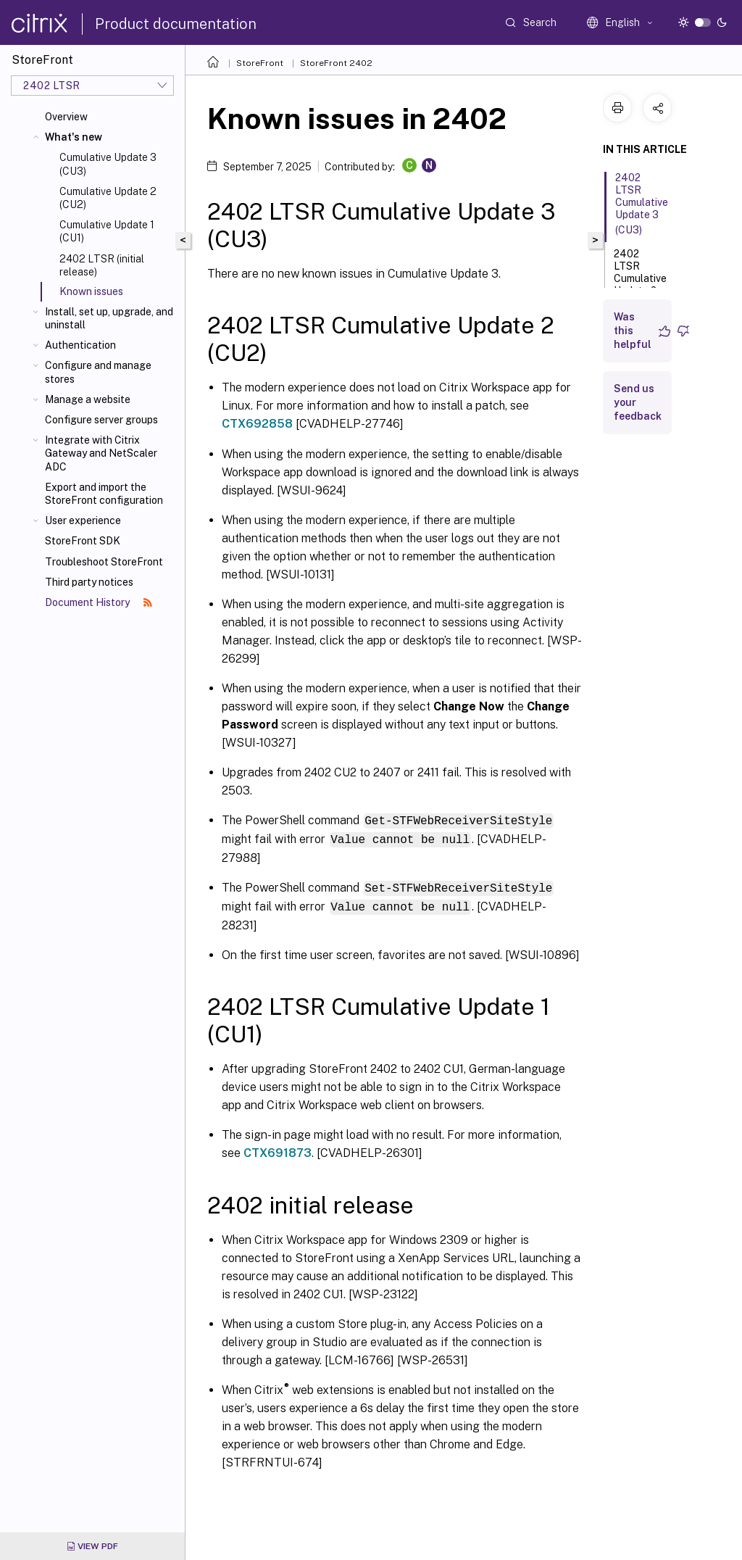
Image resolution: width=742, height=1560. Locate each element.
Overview (66, 117)
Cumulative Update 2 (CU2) (108, 198)
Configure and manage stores (98, 372)
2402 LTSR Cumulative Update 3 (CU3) (641, 204)
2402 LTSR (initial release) (101, 265)
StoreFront (259, 63)
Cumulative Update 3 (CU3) (108, 164)
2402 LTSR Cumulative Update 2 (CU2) (640, 280)
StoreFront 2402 (336, 63)
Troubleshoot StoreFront (104, 562)
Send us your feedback (638, 402)
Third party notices (89, 582)
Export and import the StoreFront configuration (104, 493)
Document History (98, 602)
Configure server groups (101, 420)
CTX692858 (257, 424)
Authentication (80, 345)
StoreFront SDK (82, 541)
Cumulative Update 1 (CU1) (106, 231)
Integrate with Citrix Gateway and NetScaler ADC (101, 453)
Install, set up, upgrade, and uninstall (109, 318)
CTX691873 (277, 1150)
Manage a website (87, 399)
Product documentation (176, 24)
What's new (73, 137)
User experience (83, 520)
